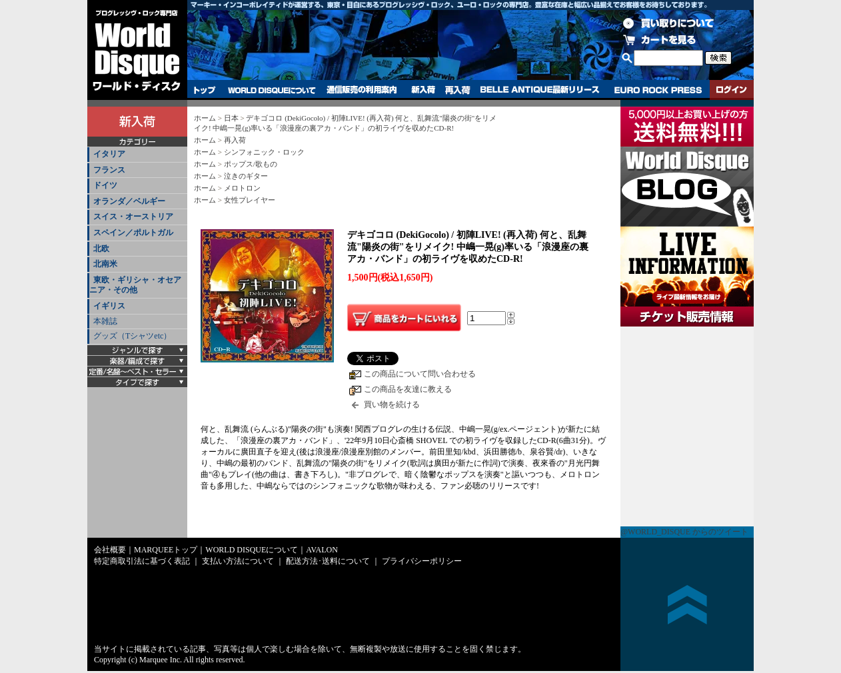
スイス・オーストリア (133, 216)
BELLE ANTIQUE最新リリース (540, 90)
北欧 (101, 248)
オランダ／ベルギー (129, 201)
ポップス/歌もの (250, 164)
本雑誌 (105, 321)
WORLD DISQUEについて (271, 90)
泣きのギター (246, 176)
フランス (109, 170)
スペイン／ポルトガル (133, 232)
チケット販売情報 (687, 426)
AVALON (322, 549)
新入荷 (423, 90)
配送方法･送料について (328, 561)
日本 (231, 118)
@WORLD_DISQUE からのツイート (684, 531)
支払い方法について (238, 561)
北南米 (105, 264)
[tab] (137, 155)
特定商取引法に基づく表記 (142, 561)
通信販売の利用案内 (361, 90)
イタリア (109, 154)
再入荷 (457, 90)
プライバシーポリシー (422, 561)
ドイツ (105, 185)
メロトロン (242, 188)
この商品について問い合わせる (420, 373)
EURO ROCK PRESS (658, 90)
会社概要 (110, 549)
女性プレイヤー (249, 200)
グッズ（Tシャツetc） (132, 335)
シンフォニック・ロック (264, 152)
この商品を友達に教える (408, 389)
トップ (205, 90)
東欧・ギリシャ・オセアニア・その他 (135, 285)
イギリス (109, 306)
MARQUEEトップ (165, 549)
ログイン (732, 90)
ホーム (205, 118)
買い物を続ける (392, 404)
